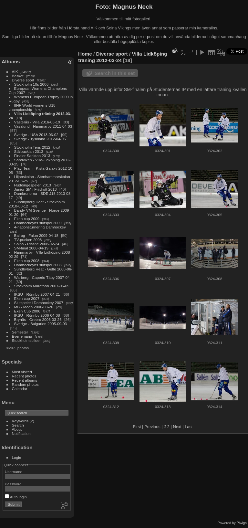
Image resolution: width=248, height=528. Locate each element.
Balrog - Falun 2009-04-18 (36, 235)
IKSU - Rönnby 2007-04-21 (37, 294)
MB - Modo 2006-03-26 (33, 307)
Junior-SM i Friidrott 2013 (35, 189)
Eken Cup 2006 (27, 311)
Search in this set (115, 73)
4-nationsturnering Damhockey (40, 227)
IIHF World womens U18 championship (32, 107)
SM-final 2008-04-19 (31, 248)
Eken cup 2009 (27, 218)
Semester (20, 332)
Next (177, 426)
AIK (15, 71)
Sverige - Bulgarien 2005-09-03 (40, 324)
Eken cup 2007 (27, 298)
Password (13, 484)
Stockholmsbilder (26, 340)
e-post (149, 36)
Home (85, 54)
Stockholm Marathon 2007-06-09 (41, 286)
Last (188, 426)
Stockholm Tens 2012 (32, 147)
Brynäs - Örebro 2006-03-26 (38, 319)
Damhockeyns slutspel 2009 (38, 223)
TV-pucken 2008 (28, 240)
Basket (18, 76)
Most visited (22, 372)
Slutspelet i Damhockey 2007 (38, 303)
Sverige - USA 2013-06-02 (36, 134)
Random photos (25, 384)
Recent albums (24, 380)
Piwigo (242, 523)
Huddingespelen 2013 (32, 185)
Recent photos (24, 376)
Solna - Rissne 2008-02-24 (36, 244)
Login (16, 457)
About (17, 429)
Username (13, 472)
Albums (11, 61)
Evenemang (22, 336)
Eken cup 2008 (27, 261)
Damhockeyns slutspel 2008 (38, 265)
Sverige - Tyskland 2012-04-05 (40, 139)
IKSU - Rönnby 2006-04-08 (37, 315)
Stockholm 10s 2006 (31, 84)
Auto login (16, 497)
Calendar (19, 388)
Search (18, 425)
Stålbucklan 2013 (28, 151)
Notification (21, 433)
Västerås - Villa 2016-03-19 (37, 122)
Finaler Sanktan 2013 (32, 155)
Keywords (20, 421)
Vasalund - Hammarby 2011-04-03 (43, 126)
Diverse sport (23, 80)
